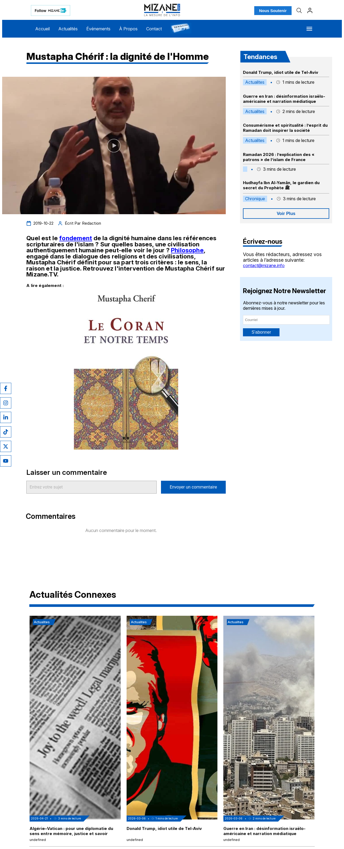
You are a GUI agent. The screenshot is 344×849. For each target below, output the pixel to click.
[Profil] (310, 10)
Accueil (42, 28)
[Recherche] (299, 10)
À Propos (128, 28)
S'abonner (261, 332)
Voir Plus (286, 213)
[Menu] (309, 28)
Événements (98, 28)
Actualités (68, 28)
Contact (154, 28)
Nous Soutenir (273, 10)
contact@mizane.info (264, 265)
